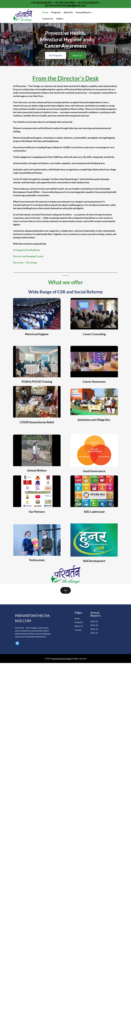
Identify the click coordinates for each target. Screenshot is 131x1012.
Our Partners (37, 529)
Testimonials (37, 577)
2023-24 (94, 625)
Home (77, 618)
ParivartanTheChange (61, 658)
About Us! (77, 52)
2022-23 (94, 629)
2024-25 (94, 621)
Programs (79, 622)
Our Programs (55, 52)
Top (65, 590)
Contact (78, 630)
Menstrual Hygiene (37, 351)
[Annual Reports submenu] (92, 12)
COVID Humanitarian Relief (37, 439)
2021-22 (94, 633)
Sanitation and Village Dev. (94, 436)
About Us (79, 626)
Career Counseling (94, 351)
